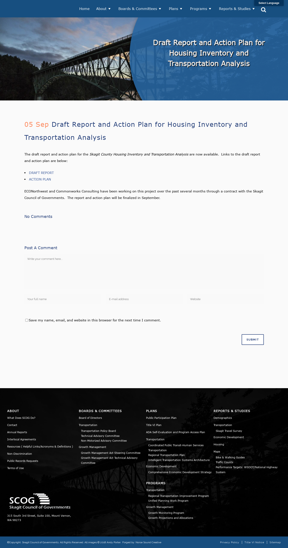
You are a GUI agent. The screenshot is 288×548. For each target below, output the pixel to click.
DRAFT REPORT (41, 173)
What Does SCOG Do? (21, 417)
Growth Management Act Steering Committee (110, 452)
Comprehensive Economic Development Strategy (180, 472)
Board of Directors (90, 417)
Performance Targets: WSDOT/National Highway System (247, 470)
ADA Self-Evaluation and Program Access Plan (175, 432)
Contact (12, 424)
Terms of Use (15, 467)
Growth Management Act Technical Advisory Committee (109, 460)
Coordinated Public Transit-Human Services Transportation (176, 448)
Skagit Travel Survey (229, 430)
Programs (198, 9)
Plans (173, 9)
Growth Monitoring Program (166, 512)
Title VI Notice (254, 542)
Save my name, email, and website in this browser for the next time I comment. (95, 320)
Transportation (88, 424)
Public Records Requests (22, 460)
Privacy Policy (229, 542)
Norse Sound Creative (148, 542)
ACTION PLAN (40, 179)
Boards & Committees (137, 9)
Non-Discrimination (19, 453)
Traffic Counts (224, 462)
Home (84, 9)
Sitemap (275, 542)
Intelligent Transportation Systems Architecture (179, 459)
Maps (217, 451)
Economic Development (161, 466)
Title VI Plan (154, 424)
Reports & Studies (235, 9)
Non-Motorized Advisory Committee (104, 440)
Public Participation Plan (161, 417)
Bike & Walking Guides (230, 457)
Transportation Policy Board (98, 430)
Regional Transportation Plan (166, 454)
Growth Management (92, 446)
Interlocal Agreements (21, 439)
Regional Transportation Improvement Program (178, 495)
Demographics (223, 417)
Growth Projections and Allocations (170, 517)
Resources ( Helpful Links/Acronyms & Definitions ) (40, 446)
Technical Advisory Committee (100, 435)
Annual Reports (17, 432)
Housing (219, 444)
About (101, 9)
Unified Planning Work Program (168, 500)
